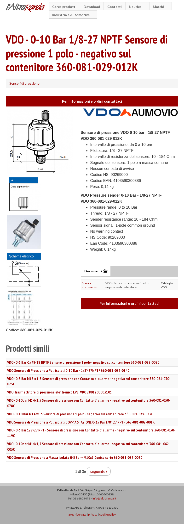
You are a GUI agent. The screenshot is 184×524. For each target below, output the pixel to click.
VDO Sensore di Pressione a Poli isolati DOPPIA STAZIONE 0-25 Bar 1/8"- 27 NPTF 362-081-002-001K (81, 422)
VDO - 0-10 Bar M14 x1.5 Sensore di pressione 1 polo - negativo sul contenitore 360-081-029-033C (80, 414)
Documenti (95, 271)
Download (92, 7)
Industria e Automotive (72, 15)
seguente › (98, 471)
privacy (92, 514)
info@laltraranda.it (104, 498)
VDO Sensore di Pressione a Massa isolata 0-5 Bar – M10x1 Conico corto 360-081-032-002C (74, 457)
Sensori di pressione (24, 83)
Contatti (114, 7)
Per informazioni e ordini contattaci (92, 101)
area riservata (77, 514)
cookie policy (107, 514)
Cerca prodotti (64, 7)
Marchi (159, 7)
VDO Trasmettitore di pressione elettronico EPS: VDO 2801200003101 (59, 392)
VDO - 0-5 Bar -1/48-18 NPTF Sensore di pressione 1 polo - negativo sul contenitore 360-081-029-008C (83, 362)
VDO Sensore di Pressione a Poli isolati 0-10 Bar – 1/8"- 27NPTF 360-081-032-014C (68, 370)
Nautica (136, 7)
